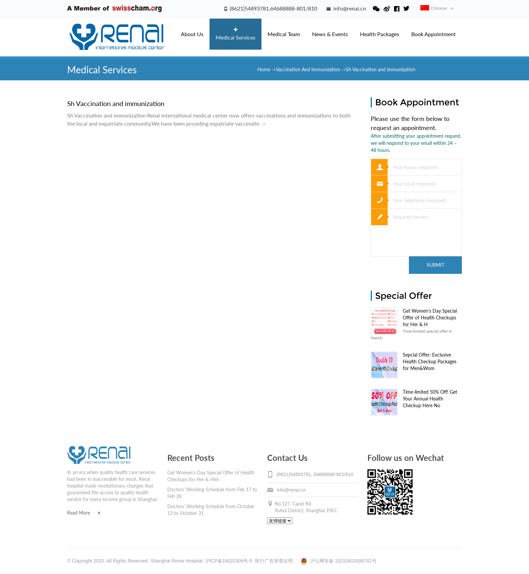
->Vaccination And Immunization (306, 69)
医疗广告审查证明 (274, 561)
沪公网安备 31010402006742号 (339, 561)
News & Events (330, 34)
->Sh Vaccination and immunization (378, 69)
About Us (192, 34)
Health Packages (379, 34)
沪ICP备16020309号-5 (228, 561)
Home (264, 69)
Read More (83, 513)
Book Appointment (433, 34)
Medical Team (284, 34)
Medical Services (235, 34)
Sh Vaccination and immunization (115, 103)
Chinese (433, 8)
